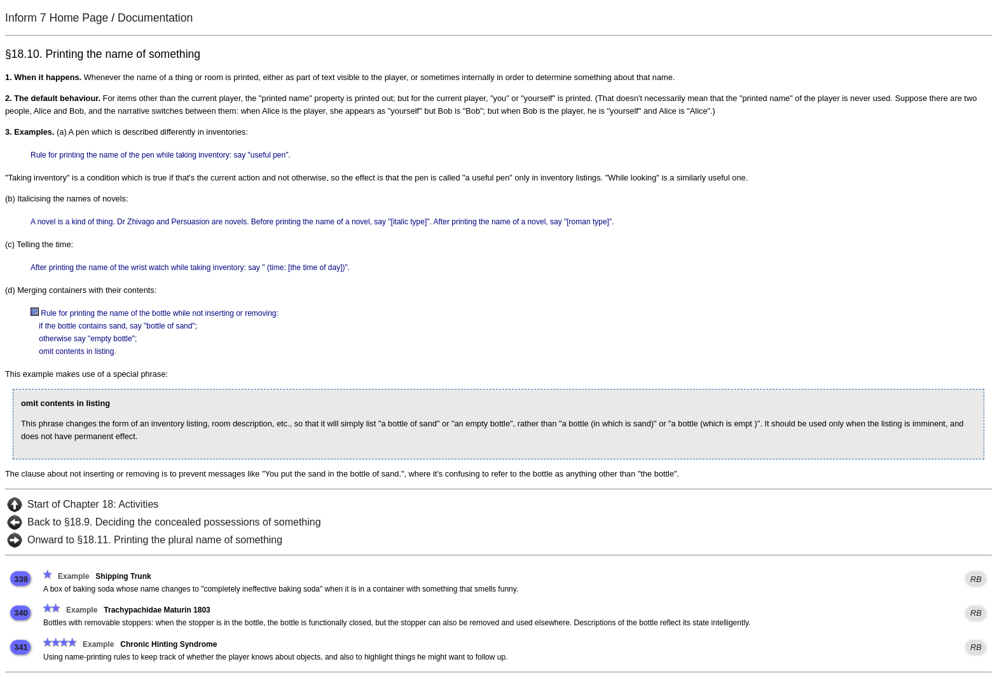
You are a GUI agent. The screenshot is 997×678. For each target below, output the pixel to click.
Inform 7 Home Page (56, 17)
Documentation (155, 17)
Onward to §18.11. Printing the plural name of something (154, 539)
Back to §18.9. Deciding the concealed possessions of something (174, 522)
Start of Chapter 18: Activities (92, 504)
